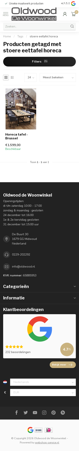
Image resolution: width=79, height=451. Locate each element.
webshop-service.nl (47, 442)
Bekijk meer (62, 365)
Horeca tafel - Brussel (16, 136)
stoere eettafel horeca (44, 36)
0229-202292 (21, 255)
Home (7, 36)
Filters (39, 62)
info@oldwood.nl (23, 267)
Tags (20, 36)
